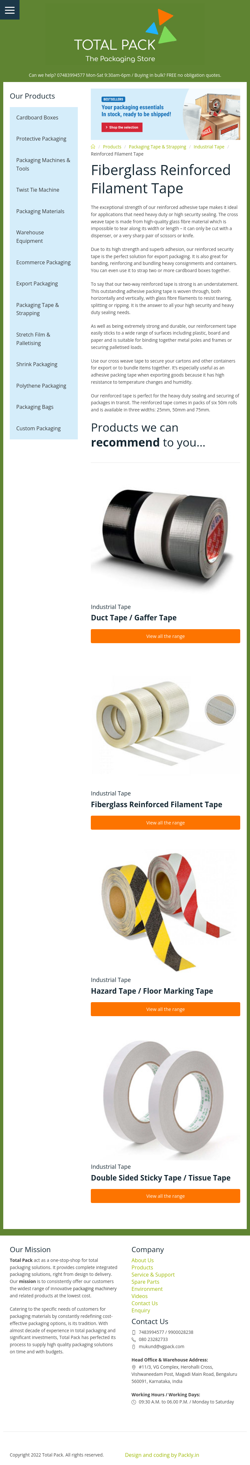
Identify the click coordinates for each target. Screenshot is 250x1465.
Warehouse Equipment (30, 236)
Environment (147, 1288)
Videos (140, 1296)
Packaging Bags (34, 406)
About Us (143, 1260)
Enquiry (141, 1310)
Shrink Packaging (36, 364)
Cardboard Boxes (37, 117)
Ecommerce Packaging (43, 262)
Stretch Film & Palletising (33, 339)
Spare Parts (146, 1281)
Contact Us (145, 1303)
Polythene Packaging (41, 385)
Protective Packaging (41, 138)
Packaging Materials (40, 211)
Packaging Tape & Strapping (37, 309)
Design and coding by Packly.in (162, 1454)
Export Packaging (37, 283)
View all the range (165, 636)
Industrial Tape (209, 147)
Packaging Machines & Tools (43, 164)
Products (112, 147)
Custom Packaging (38, 428)
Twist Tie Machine (37, 189)
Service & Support (153, 1274)
